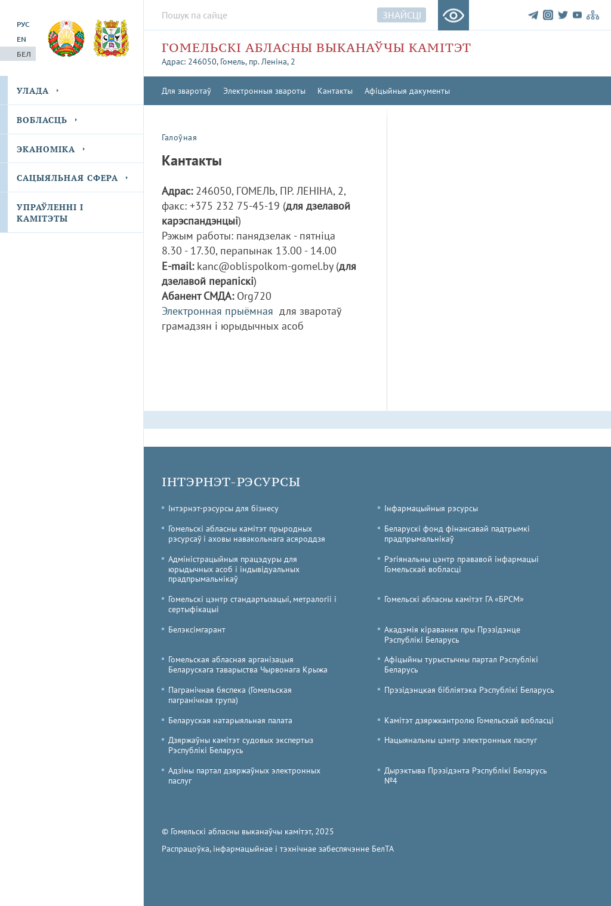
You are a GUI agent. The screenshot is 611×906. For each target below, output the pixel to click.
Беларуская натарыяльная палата (230, 720)
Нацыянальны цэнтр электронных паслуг (460, 740)
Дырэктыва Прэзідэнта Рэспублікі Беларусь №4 (465, 775)
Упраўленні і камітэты (50, 213)
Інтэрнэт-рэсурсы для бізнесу (223, 508)
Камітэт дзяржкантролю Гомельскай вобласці (469, 720)
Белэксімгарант (197, 629)
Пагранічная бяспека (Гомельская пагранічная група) (230, 694)
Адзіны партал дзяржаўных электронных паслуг (244, 775)
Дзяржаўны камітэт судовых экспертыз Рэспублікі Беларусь (240, 745)
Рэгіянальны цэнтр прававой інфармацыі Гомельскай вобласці (461, 564)
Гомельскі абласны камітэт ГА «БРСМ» (454, 599)
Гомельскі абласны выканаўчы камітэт (316, 47)
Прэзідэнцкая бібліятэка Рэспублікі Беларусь (469, 689)
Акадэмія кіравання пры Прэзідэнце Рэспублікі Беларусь (452, 634)
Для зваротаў (186, 90)
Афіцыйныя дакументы (407, 90)
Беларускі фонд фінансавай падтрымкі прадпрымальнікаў (457, 533)
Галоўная (179, 137)
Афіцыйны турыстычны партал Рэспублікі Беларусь (461, 664)
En (21, 39)
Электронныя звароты (264, 90)
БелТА (383, 848)
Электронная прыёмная (217, 311)
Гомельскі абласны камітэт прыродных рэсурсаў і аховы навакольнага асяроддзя (246, 533)
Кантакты (335, 90)
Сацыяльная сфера (67, 177)
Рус (23, 24)
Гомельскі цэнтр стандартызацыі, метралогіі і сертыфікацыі (252, 604)
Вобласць (42, 119)
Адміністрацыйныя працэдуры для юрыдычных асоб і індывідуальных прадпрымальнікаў (234, 569)
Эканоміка (46, 149)
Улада (33, 90)
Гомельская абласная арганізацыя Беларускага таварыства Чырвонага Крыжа (248, 664)
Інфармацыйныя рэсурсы (431, 508)
